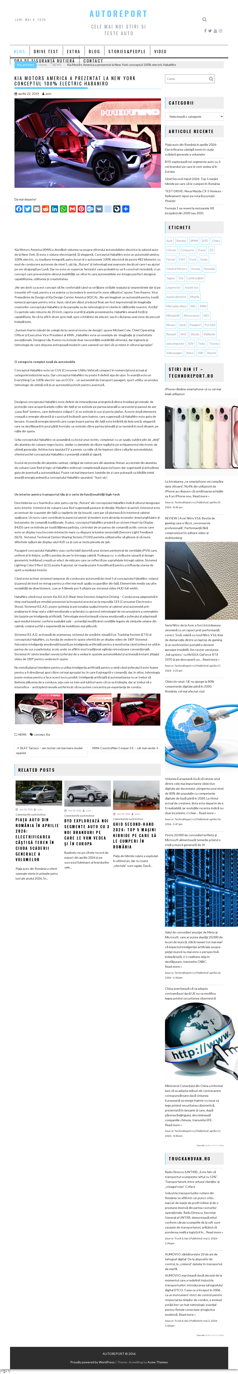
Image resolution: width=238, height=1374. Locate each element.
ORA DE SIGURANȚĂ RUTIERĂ (44, 61)
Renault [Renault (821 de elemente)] (171, 334)
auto (46, 93)
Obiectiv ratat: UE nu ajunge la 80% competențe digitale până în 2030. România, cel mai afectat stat (189, 686)
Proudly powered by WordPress (92, 1362)
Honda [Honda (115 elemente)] (195, 269)
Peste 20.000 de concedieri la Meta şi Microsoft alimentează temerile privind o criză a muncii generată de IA (193, 840)
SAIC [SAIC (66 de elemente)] (183, 334)
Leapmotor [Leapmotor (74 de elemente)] (173, 287)
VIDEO (160, 51)
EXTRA (74, 51)
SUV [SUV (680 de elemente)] (191, 343)
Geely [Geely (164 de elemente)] (204, 259)
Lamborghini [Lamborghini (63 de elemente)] (195, 278)
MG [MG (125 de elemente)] (193, 306)
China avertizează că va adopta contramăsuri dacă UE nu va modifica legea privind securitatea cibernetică (190, 993)
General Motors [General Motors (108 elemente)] (176, 269)
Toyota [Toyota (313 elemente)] (214, 343)
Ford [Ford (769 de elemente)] (193, 259)
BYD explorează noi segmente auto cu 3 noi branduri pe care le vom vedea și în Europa (192, 166)
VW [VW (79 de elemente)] (200, 353)
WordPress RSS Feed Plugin (214, 1145)
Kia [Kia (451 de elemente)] (181, 278)
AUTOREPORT (119, 13)
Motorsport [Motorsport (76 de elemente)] (191, 315)
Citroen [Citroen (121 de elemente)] (171, 250)
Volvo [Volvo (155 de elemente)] (190, 353)
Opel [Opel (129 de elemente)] (182, 325)
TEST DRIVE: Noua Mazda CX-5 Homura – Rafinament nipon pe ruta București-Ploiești (194, 196)
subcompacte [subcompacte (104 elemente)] (175, 343)
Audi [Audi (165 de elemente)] (169, 241)
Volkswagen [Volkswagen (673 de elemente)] (174, 353)
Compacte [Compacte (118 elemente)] (187, 250)
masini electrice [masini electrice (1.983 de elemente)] (176, 297)
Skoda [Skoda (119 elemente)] (195, 334)
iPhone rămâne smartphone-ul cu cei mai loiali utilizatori (193, 391)
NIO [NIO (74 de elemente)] (206, 315)
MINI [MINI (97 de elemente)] (203, 306)
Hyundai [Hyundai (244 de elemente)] (209, 269)
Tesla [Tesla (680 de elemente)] (201, 343)
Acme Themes (158, 1362)
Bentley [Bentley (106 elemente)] (181, 241)
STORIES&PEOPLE (127, 51)
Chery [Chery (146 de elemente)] (216, 241)
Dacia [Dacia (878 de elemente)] (201, 250)
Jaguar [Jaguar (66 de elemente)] (170, 278)
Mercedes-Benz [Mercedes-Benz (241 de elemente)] (176, 306)
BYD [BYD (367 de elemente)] (205, 241)
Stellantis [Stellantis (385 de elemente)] (209, 334)
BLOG (94, 51)
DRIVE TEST (46, 51)
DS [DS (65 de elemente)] (212, 250)
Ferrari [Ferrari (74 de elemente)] (170, 259)
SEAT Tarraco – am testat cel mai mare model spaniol (49, 750)
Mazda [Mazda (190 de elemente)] (194, 297)
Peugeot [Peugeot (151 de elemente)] (195, 325)
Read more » (201, 496)
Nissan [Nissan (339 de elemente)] (170, 325)
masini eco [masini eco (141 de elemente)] (192, 287)
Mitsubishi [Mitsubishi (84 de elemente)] (173, 315)
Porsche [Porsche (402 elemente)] (210, 325)
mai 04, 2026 (24, 809)
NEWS (20, 51)
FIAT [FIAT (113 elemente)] (182, 259)
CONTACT (93, 61)
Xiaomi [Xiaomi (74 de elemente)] (211, 353)
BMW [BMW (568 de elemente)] (194, 241)
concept (39, 734)
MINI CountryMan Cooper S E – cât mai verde (123, 748)
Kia (48, 734)
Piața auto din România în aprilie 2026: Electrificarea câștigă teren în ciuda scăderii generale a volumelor (191, 149)
